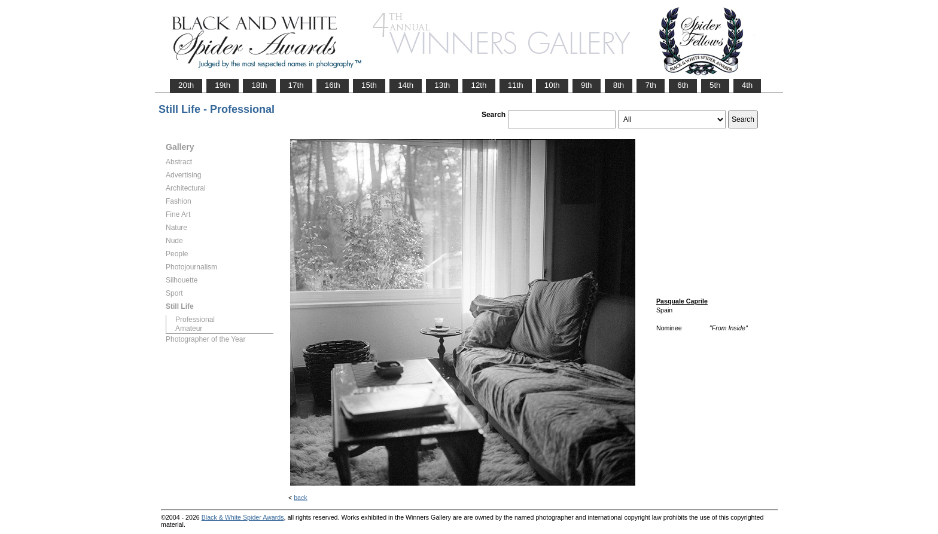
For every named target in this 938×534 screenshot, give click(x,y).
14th (405, 85)
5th (715, 85)
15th (369, 85)
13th (442, 85)
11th (515, 85)
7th (650, 85)
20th (186, 85)
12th (478, 85)
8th (619, 85)
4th (747, 85)
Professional (195, 319)
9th (586, 85)
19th (222, 85)
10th (552, 85)
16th (332, 85)
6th (683, 85)
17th (296, 85)
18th (259, 85)
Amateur (188, 328)
